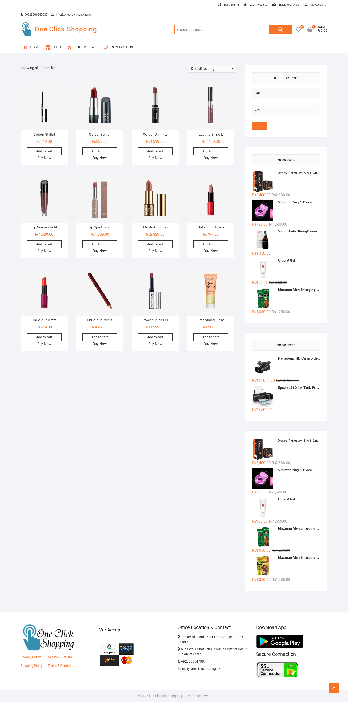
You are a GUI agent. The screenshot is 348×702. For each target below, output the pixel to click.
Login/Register (255, 5)
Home (32, 47)
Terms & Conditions (62, 666)
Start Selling (228, 5)
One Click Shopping (66, 29)
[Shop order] (212, 69)
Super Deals (83, 47)
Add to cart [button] (44, 151)
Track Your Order (286, 5)
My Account (315, 5)
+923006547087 (192, 661)
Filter (260, 126)
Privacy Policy (31, 657)
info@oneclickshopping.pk (71, 14)
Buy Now (44, 158)
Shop (54, 47)
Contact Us (118, 47)
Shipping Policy (32, 666)
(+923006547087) (35, 14)
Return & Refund (60, 657)
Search (280, 29)
